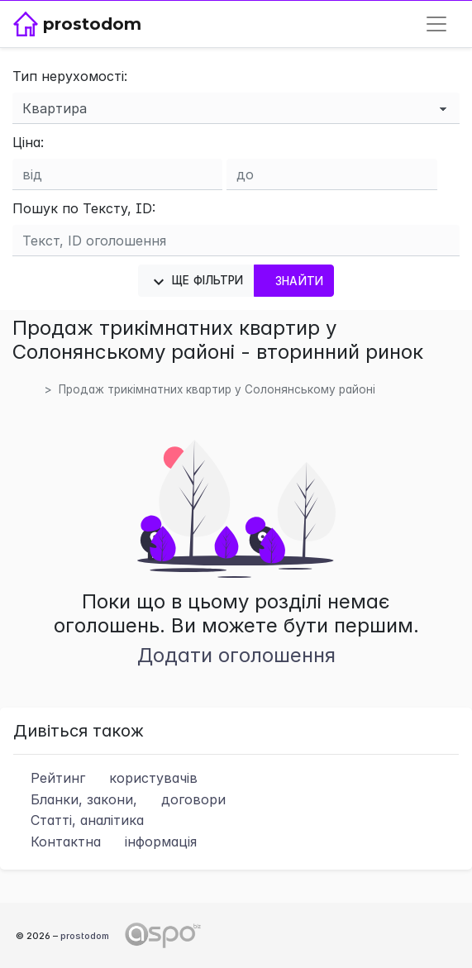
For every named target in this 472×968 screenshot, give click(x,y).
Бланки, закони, (119, 799)
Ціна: (28, 142)
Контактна (105, 841)
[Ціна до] (331, 174)
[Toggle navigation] (436, 24)
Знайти (294, 281)
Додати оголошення (236, 655)
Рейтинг (105, 778)
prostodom (84, 936)
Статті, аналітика (78, 820)
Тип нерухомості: (69, 76)
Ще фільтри (196, 282)
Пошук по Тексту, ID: (83, 208)
